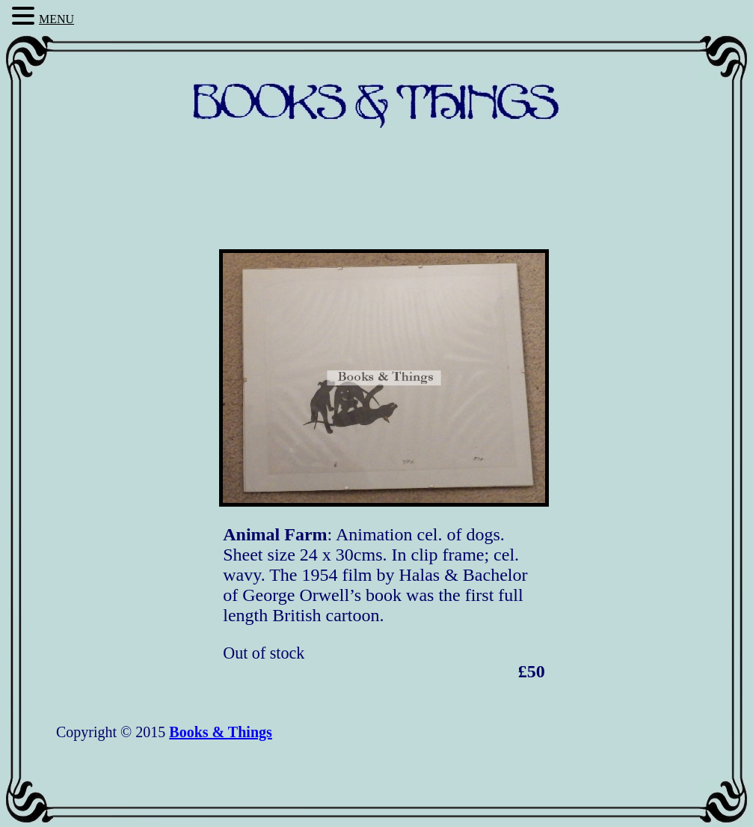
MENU (56, 19)
